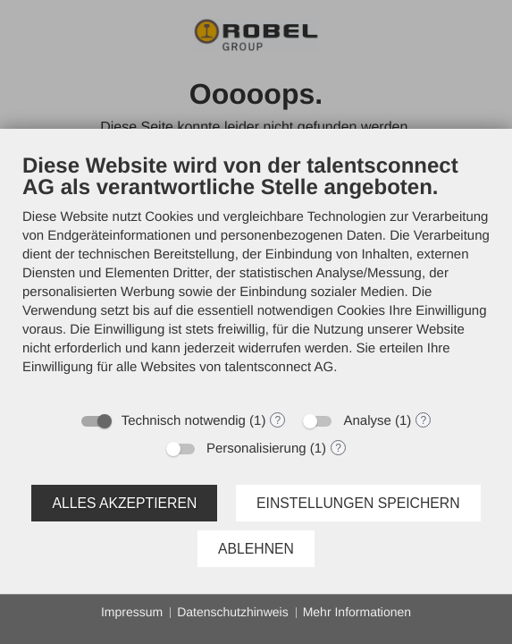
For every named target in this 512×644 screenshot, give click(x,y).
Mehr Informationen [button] (357, 612)
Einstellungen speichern (358, 503)
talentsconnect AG (279, 367)
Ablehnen (256, 548)
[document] (256, 277)
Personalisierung (256, 448)
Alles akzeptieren (124, 503)
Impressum (132, 612)
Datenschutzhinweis (233, 612)
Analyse (366, 420)
